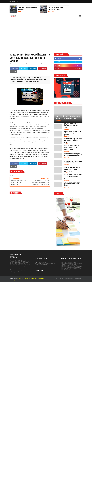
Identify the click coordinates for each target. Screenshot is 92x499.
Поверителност (78, 278)
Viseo (32, 279)
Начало (56, 278)
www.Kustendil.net (15, 152)
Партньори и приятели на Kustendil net (45, 4)
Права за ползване (69, 278)
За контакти (76, 4)
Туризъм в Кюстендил (64, 4)
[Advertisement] (15, 36)
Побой (44, 64)
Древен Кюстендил (27, 4)
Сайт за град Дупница (41, 264)
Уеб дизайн (38, 263)
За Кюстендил (16, 4)
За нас (61, 278)
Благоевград (38, 262)
